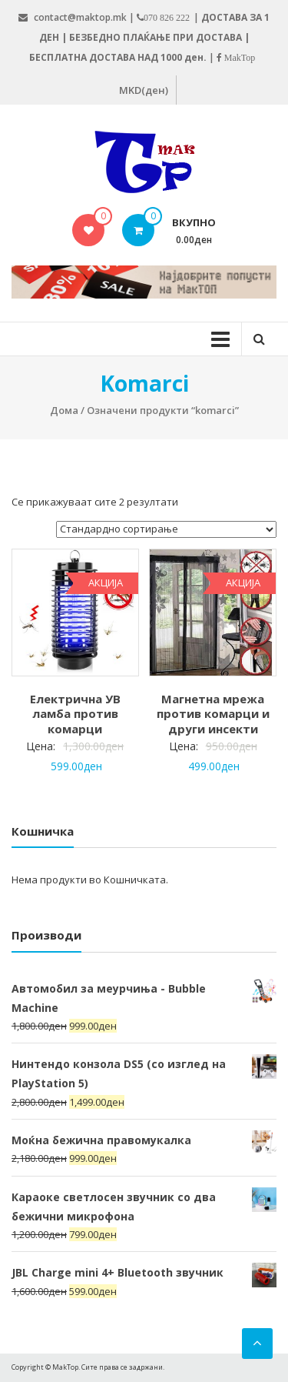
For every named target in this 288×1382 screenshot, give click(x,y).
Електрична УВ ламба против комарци (75, 713)
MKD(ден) (143, 90)
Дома (64, 410)
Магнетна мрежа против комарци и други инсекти (213, 713)
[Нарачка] (166, 529)
